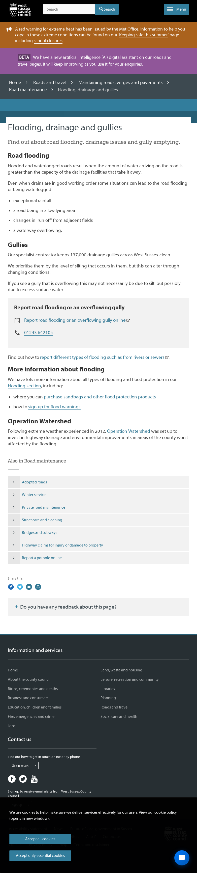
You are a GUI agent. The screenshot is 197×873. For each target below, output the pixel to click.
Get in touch (25, 765)
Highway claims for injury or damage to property (55, 545)
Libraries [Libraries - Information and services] (108, 689)
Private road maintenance (36, 507)
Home (15, 82)
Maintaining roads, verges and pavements (121, 82)
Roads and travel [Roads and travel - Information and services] (114, 707)
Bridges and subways (32, 533)
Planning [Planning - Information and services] (108, 698)
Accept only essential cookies (40, 855)
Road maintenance (28, 90)
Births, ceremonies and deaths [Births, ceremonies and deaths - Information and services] (33, 689)
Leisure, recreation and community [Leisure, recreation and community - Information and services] (130, 679)
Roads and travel (50, 82)
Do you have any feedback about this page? (65, 607)
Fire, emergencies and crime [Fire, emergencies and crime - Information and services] (31, 716)
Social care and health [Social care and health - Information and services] (119, 716)
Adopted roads (27, 482)
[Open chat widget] (181, 857)
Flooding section (24, 386)
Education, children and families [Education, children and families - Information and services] (34, 707)
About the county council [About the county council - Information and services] (29, 679)
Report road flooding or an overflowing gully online (75, 320)
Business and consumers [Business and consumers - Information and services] (28, 698)
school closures (48, 40)
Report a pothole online (35, 558)
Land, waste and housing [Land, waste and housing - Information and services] (121, 670)
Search (109, 9)
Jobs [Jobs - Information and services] (11, 726)
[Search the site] (69, 9)
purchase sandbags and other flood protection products (100, 397)
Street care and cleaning (35, 520)
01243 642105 (38, 332)
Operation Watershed (128, 431)
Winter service (27, 495)
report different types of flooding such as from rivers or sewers (102, 357)
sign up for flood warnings (54, 407)
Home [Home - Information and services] (13, 670)
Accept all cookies (40, 839)
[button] (176, 9)
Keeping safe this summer (143, 35)
